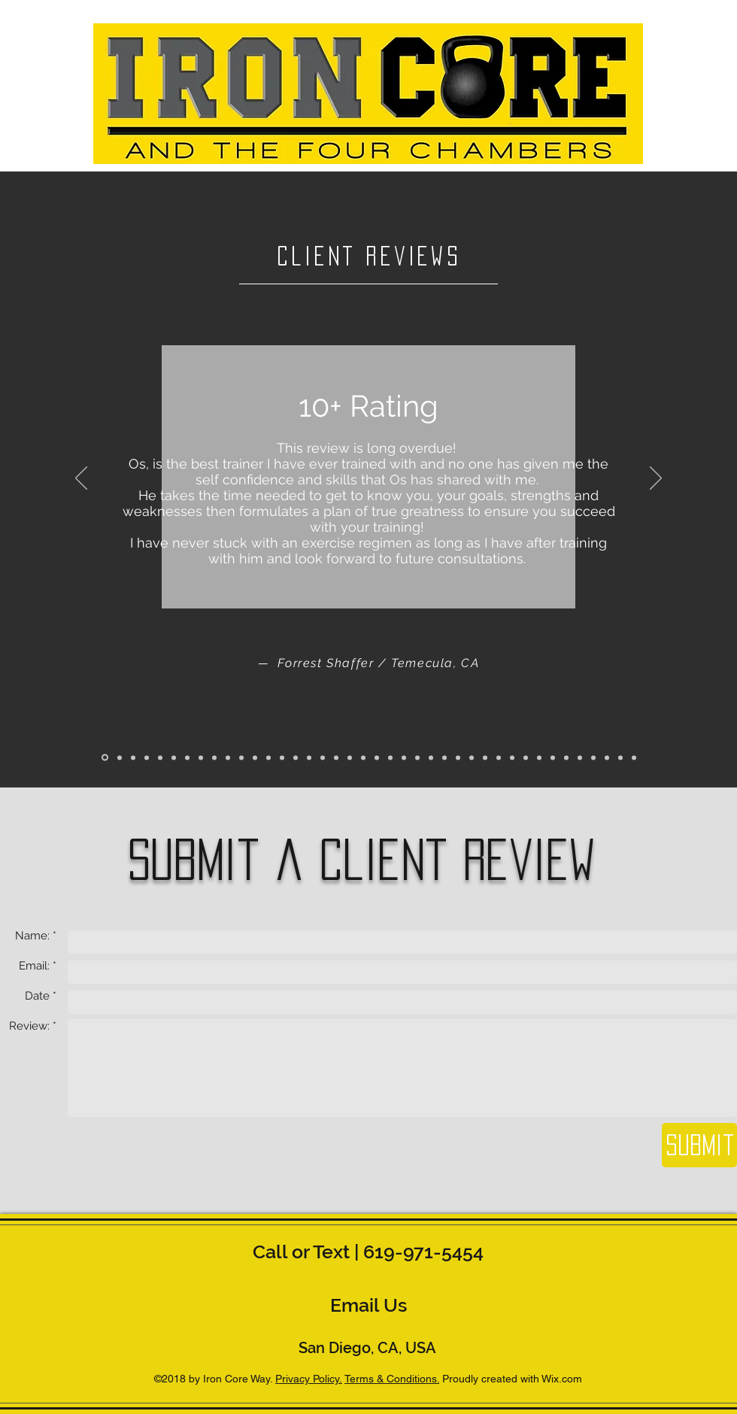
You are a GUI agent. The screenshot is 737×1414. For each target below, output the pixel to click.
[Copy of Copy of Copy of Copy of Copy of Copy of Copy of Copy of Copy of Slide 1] (431, 757)
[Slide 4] (146, 757)
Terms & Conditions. (391, 1379)
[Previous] (81, 479)
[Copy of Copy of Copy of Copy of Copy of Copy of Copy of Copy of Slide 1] (404, 757)
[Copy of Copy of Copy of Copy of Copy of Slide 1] (363, 757)
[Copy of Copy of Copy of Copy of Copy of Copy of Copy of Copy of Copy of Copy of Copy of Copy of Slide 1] (471, 757)
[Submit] (699, 1145)
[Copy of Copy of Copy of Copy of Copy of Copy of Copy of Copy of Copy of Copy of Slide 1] (444, 757)
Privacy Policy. (308, 1379)
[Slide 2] (119, 757)
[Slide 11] (241, 757)
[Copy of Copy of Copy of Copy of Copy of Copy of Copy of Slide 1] (390, 757)
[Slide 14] (282, 757)
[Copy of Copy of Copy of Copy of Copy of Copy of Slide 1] (377, 757)
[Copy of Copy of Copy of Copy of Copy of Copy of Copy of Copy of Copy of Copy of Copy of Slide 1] (458, 757)
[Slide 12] (255, 757)
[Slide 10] (228, 757)
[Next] (656, 479)
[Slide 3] (133, 757)
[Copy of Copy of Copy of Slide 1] (336, 757)
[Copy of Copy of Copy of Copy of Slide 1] (349, 757)
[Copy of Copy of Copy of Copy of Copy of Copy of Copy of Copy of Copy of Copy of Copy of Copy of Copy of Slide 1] (485, 757)
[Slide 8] (201, 757)
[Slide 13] (268, 757)
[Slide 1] (105, 757)
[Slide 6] (173, 757)
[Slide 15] (295, 757)
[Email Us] (368, 1305)
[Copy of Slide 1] (309, 757)
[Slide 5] (160, 757)
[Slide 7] (187, 757)
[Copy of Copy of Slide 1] (322, 757)
